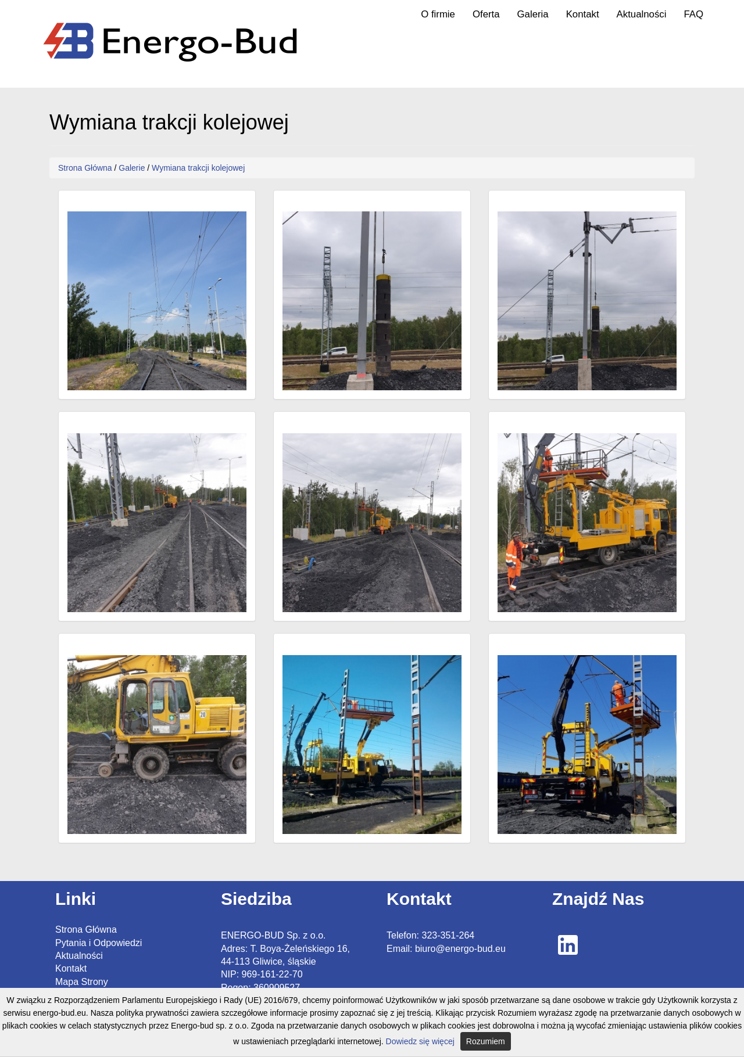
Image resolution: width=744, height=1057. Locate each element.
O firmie (438, 14)
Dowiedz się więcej (420, 1041)
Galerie (132, 167)
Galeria (533, 14)
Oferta (486, 14)
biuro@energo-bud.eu (460, 949)
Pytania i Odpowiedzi (98, 943)
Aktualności (642, 14)
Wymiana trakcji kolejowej (198, 167)
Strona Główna (85, 167)
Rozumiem (485, 1041)
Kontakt (582, 14)
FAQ (693, 14)
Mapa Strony (81, 982)
